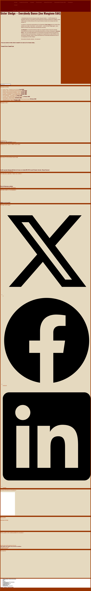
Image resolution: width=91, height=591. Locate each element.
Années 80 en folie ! (48, 2)
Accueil (15, 2)
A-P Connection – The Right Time (9, 95)
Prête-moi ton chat (4, 548)
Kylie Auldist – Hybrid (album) (9, 97)
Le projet (32, 2)
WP (3, 580)
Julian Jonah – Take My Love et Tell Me (11, 89)
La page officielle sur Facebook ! (8, 490)
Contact (15, 5)
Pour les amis (39, 2)
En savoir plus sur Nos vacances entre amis (8, 545)
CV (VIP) (4, 581)
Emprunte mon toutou (5, 547)
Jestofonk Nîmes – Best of (8, 100)
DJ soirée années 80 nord (7, 583)
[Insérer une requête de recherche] (5, 84)
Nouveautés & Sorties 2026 (60, 2)
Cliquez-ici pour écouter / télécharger (8, 187)
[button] (3, 45)
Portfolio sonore (5, 585)
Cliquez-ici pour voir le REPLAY (6, 171)
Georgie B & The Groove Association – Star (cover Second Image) (16, 99)
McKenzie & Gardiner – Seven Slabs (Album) (12, 94)
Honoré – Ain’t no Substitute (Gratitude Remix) (12, 90)
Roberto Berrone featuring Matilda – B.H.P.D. (12, 92)
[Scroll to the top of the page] (0, 589)
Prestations (70, 2)
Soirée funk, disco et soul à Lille (7, 585)
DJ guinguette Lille (6, 582)
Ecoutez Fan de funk (24, 2)
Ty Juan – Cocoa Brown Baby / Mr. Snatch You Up (13, 96)
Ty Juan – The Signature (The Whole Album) (12, 93)
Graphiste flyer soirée (6, 584)
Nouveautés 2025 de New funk (23, 10)
